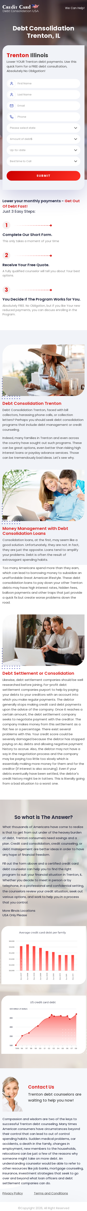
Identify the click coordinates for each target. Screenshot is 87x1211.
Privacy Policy (12, 1193)
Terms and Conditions (51, 1193)
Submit (44, 176)
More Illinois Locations (18, 910)
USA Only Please (14, 915)
